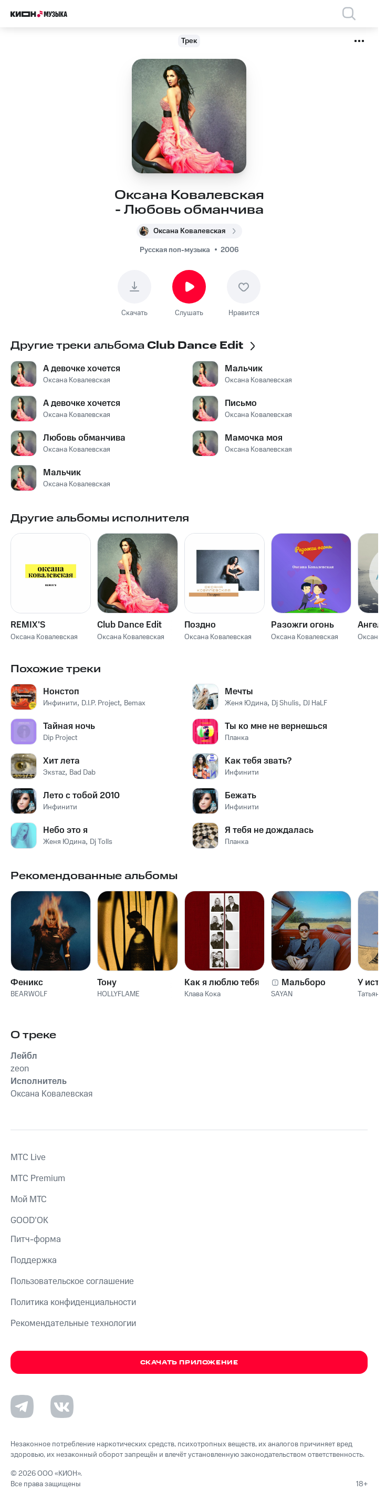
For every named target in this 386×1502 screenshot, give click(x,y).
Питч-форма (36, 1239)
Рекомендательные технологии (73, 1323)
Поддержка (34, 1260)
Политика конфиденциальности (73, 1302)
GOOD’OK (29, 1220)
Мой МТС (29, 1199)
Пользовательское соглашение (72, 1281)
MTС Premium (38, 1178)
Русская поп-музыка (175, 250)
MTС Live (28, 1157)
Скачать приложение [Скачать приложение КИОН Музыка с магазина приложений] (189, 1362)
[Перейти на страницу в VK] (62, 1406)
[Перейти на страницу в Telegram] (22, 1406)
